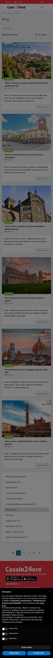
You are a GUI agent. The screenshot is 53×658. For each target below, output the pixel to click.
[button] (50, 592)
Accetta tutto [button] (39, 653)
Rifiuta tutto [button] (14, 653)
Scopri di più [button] (26, 647)
